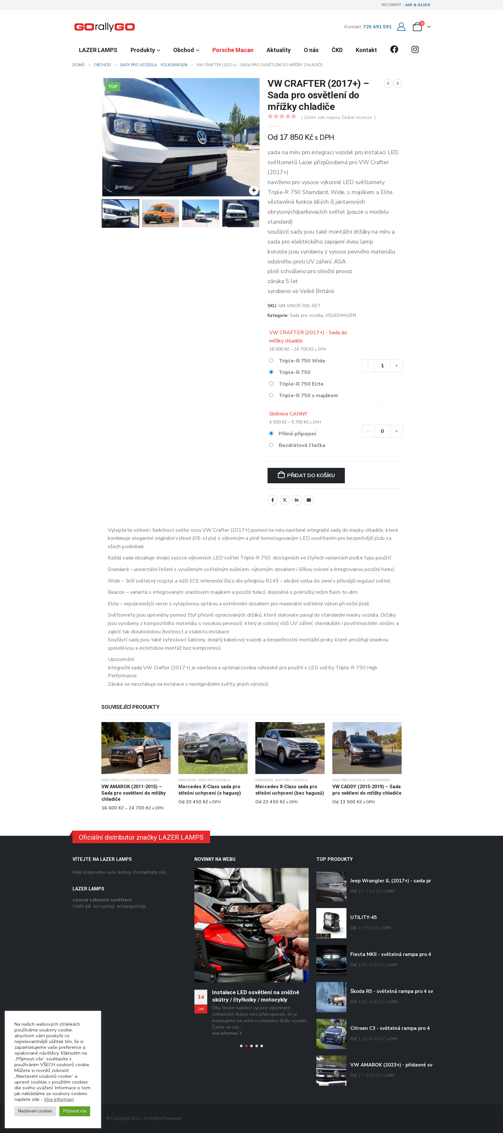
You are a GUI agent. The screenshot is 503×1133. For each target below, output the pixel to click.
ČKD (337, 50)
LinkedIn (297, 500)
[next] (397, 83)
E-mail (308, 500)
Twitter (285, 500)
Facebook (273, 500)
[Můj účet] (401, 26)
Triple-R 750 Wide (302, 360)
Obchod (183, 50)
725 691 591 (377, 26)
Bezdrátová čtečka (302, 445)
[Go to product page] (136, 748)
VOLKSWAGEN (340, 315)
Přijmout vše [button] (74, 1111)
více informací (227, 1033)
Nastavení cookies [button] (35, 1111)
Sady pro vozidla (306, 315)
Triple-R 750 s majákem (308, 395)
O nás (311, 50)
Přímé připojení (297, 433)
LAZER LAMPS (98, 50)
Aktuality (279, 50)
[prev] (388, 83)
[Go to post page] (251, 925)
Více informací (59, 1099)
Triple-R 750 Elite (301, 384)
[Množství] (382, 365)
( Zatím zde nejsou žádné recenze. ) (338, 117)
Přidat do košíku (311, 475)
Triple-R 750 (295, 372)
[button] (241, 1046)
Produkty (143, 50)
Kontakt (366, 50)
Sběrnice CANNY (288, 413)
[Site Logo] (104, 27)
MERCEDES (187, 780)
